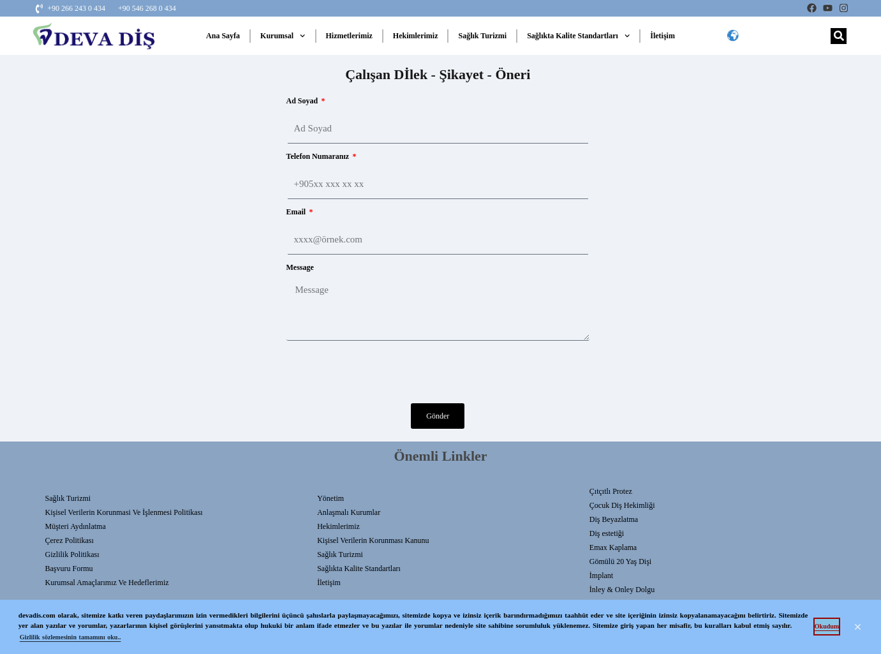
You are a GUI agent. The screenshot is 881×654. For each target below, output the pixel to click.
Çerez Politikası (69, 540)
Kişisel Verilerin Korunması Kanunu (373, 540)
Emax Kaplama (613, 547)
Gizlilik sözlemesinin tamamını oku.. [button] (70, 637)
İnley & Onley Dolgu (622, 589)
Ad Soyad (303, 100)
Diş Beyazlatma (613, 519)
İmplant (601, 575)
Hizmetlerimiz (349, 35)
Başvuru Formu (69, 568)
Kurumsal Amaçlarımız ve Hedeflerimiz (107, 582)
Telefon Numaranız (319, 156)
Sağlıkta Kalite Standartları (578, 36)
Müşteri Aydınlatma (75, 526)
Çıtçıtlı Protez (610, 491)
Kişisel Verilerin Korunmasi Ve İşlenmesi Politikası (124, 512)
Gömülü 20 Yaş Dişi (620, 561)
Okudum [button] (827, 626)
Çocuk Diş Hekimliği (622, 505)
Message (300, 267)
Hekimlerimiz (415, 35)
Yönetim (330, 498)
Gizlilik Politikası (72, 554)
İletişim (662, 35)
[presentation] (383, 372)
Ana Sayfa (223, 35)
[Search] (839, 36)
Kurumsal (282, 36)
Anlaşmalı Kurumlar (348, 512)
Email (297, 211)
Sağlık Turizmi (482, 35)
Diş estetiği (606, 533)
